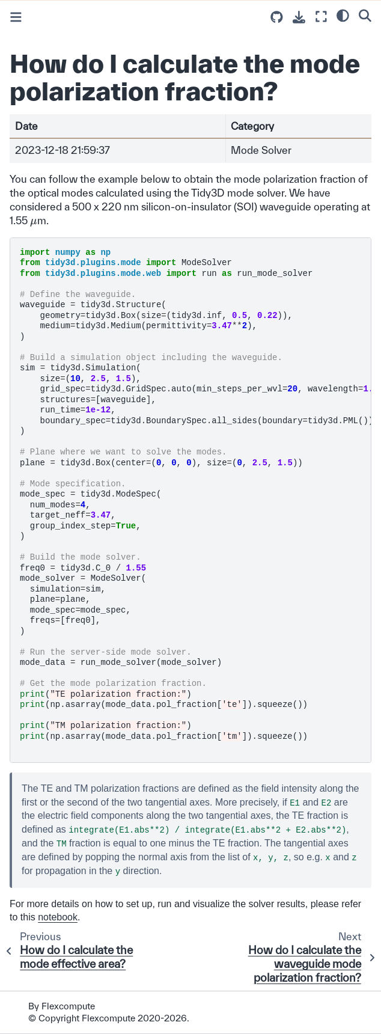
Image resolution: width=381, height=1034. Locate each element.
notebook (58, 917)
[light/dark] (343, 15)
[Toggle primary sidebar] (16, 17)
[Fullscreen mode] (321, 16)
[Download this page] (299, 17)
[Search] (365, 15)
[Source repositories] (277, 17)
